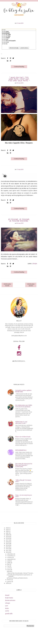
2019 (7, 536)
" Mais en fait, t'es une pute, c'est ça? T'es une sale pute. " (19, 79)
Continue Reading (19, 66)
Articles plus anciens (30, 285)
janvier (9, 581)
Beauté (7, 595)
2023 (7, 529)
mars (9, 569)
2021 (7, 533)
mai (8, 566)
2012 (7, 549)
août (8, 561)
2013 (7, 547)
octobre (9, 557)
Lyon (6, 606)
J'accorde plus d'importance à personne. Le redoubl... (19, 575)
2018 (7, 538)
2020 (7, 535)
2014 (7, 545)
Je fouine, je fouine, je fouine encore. (19, 220)
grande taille (8, 613)
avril (8, 568)
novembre (10, 556)
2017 (7, 540)
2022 (7, 531)
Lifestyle (34, 263)
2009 (7, 583)
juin (8, 564)
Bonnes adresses (10, 600)
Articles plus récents (7, 285)
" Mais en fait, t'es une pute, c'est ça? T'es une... (20, 573)
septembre (10, 559)
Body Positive (9, 598)
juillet (9, 563)
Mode (7, 608)
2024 (7, 528)
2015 (7, 543)
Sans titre (9, 571)
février (9, 580)
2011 (7, 550)
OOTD (7, 611)
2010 (7, 552)
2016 (7, 542)
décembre (10, 554)
